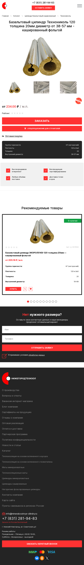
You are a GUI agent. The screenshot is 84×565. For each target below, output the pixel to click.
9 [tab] (53, 302)
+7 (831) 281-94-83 (43, 2)
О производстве (10, 390)
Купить (13, 289)
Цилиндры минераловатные (15, 478)
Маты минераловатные (13, 467)
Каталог (16, 16)
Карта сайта (8, 500)
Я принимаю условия (26, 355)
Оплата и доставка (12, 428)
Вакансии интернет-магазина (17, 401)
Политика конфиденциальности (19, 439)
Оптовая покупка (13, 136)
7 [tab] (47, 302)
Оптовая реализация (13, 423)
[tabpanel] (42, 254)
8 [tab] (50, 302)
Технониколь (65, 16)
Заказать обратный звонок (42, 544)
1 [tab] (28, 302)
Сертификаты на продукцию (16, 412)
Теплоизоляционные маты (14, 473)
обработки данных (36, 355)
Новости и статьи (11, 445)
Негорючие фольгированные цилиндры (21, 489)
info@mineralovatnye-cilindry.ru (21, 513)
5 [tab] (40, 302)
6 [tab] (44, 302)
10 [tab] (56, 302)
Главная (5, 16)
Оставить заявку (43, 8)
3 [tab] (34, 302)
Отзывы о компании (12, 417)
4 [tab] (37, 302)
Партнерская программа (14, 434)
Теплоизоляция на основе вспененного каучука (25, 456)
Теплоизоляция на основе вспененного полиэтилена (27, 462)
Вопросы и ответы (11, 395)
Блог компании (10, 406)
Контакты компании (12, 494)
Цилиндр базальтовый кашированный (40, 16)
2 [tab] (31, 302)
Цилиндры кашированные (14, 484)
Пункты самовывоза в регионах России (23, 505)
